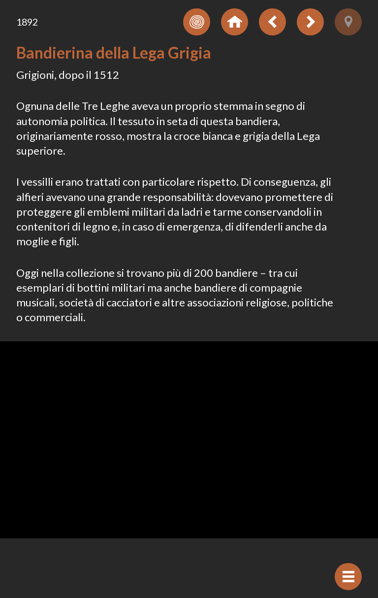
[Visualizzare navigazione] (348, 576)
